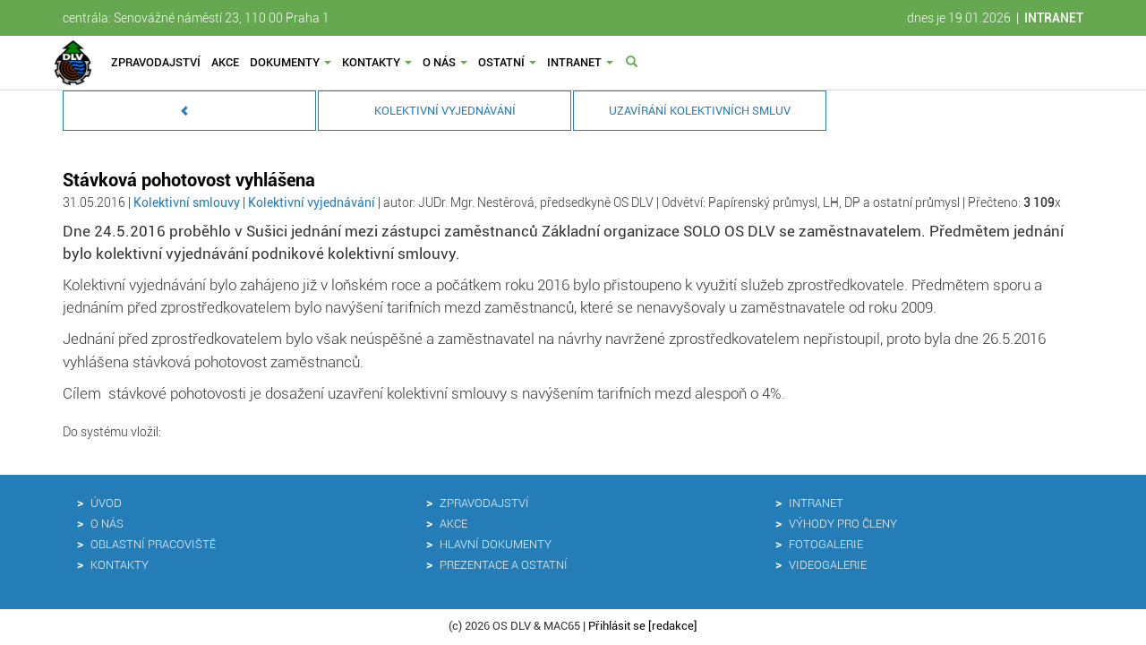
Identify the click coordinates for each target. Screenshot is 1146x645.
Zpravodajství (156, 62)
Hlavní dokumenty (496, 544)
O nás (445, 62)
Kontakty (377, 62)
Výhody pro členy (843, 523)
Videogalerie (828, 565)
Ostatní (507, 62)
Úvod (106, 503)
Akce (225, 62)
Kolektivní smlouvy (188, 202)
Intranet (580, 62)
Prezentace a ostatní (504, 565)
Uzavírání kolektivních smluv (700, 110)
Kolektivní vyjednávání (445, 110)
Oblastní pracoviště (153, 544)
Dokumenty (290, 62)
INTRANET (1053, 18)
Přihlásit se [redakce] (642, 625)
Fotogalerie (826, 544)
